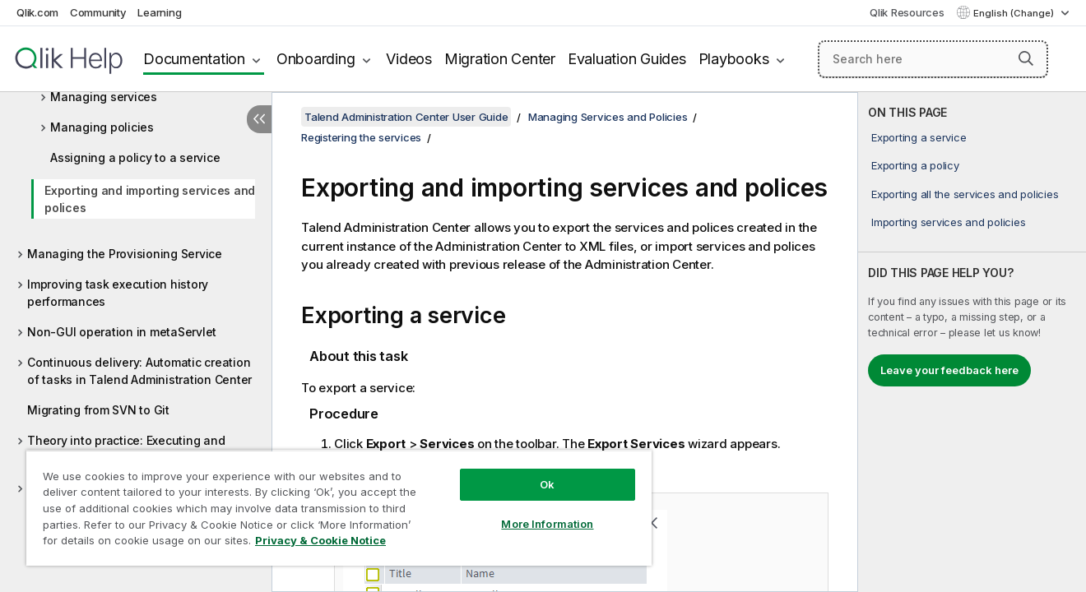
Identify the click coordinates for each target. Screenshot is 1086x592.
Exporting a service (918, 137)
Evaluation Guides (627, 58)
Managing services (103, 97)
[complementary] (972, 342)
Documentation (194, 58)
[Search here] (933, 59)
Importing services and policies (948, 222)
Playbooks (733, 58)
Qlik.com (37, 12)
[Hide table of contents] (259, 119)
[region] (339, 508)
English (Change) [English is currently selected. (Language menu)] (1014, 13)
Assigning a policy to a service (135, 157)
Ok (547, 484)
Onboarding (315, 58)
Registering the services (361, 137)
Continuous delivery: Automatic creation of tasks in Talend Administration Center (139, 370)
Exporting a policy (915, 165)
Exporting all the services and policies (964, 194)
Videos (409, 58)
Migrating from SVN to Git (98, 410)
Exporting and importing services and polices (149, 199)
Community (98, 12)
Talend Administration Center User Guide (406, 116)
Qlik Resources (907, 12)
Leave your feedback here (949, 370)
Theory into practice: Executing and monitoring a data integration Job (126, 449)
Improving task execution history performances (117, 292)
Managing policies (102, 127)
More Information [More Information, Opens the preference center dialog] (547, 523)
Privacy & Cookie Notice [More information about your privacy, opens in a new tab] (320, 540)
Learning (159, 12)
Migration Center (499, 58)
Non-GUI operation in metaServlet (121, 332)
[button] (1026, 58)
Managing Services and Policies (608, 116)
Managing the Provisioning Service (124, 254)
